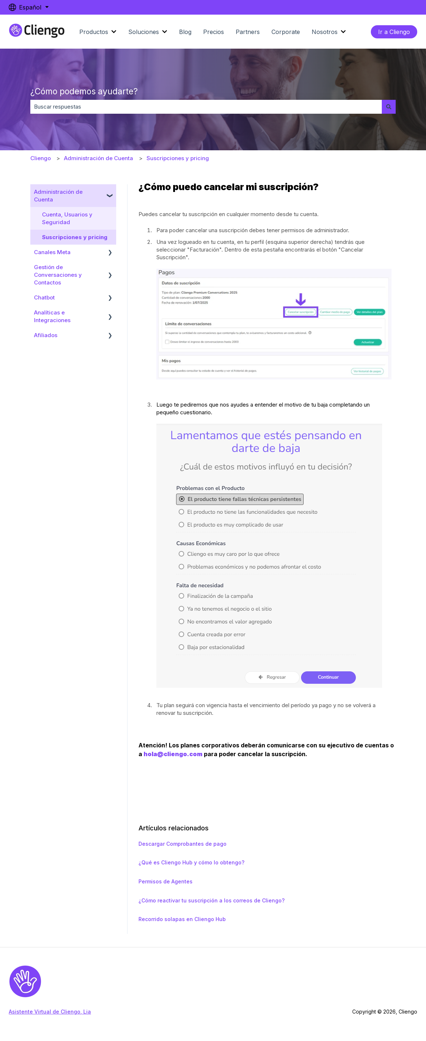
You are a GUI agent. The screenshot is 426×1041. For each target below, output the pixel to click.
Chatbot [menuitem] (44, 297)
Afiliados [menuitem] (45, 335)
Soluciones (143, 31)
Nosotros (325, 31)
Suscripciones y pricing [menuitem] (74, 237)
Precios (213, 31)
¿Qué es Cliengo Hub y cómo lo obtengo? (191, 862)
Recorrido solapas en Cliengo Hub (182, 919)
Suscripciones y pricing (178, 158)
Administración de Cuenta (98, 158)
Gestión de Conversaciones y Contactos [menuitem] (58, 275)
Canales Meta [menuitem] (52, 252)
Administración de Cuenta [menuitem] (58, 195)
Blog (185, 31)
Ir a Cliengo (394, 31)
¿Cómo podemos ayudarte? (84, 91)
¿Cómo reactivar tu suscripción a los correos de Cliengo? (211, 900)
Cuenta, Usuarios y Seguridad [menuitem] (67, 218)
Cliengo (40, 158)
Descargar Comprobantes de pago (182, 844)
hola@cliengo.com (173, 754)
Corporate (285, 31)
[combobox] (206, 106)
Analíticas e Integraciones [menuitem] (52, 316)
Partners (248, 31)
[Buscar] (389, 106)
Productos (93, 31)
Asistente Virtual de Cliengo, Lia (50, 1011)
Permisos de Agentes (165, 881)
